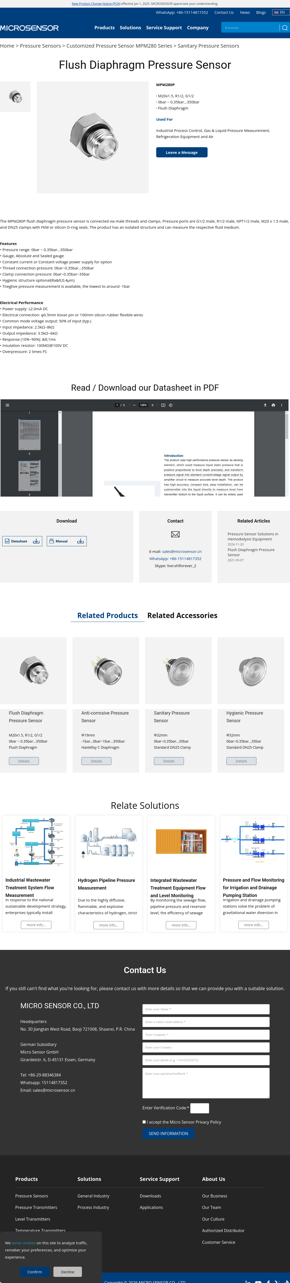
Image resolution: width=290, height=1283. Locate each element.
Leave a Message (182, 152)
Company (198, 27)
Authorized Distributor (223, 1231)
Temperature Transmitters (40, 1231)
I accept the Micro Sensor (184, 1122)
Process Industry (93, 1207)
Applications (151, 1207)
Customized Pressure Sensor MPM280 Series (119, 45)
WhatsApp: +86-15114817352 (182, 12)
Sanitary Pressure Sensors (208, 45)
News (245, 12)
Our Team (211, 1207)
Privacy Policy (208, 1122)
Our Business (214, 1196)
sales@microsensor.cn (182, 551)
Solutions (130, 27)
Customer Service (218, 1242)
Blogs (261, 12)
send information (168, 1133)
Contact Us (224, 12)
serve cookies (24, 1242)
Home (7, 45)
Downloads (150, 1196)
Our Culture (213, 1219)
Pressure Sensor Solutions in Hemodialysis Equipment (253, 539)
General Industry (93, 1196)
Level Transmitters (32, 1219)
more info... (36, 925)
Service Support (164, 27)
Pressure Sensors (40, 45)
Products (104, 27)
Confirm (34, 1271)
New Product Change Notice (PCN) (96, 4)
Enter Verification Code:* (166, 1108)
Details (24, 761)
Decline (67, 1271)
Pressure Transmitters (36, 1207)
